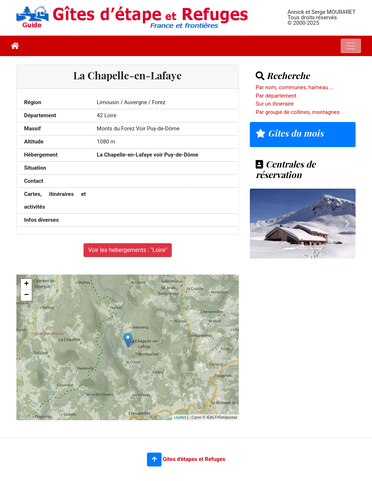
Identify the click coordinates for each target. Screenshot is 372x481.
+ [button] (26, 284)
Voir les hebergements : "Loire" (127, 250)
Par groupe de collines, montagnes (298, 112)
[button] (154, 459)
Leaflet (180, 417)
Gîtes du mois (289, 133)
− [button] (26, 295)
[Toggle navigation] (351, 46)
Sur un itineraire (275, 103)
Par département (276, 95)
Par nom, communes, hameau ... (295, 87)
